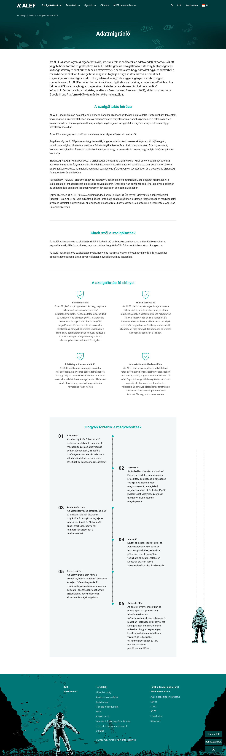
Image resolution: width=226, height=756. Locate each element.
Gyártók (90, 5)
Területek (101, 687)
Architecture (102, 702)
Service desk (192, 5)
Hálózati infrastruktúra (107, 707)
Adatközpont (102, 716)
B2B (179, 5)
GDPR (153, 706)
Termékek (73, 5)
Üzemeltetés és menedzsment (111, 726)
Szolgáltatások (52, 5)
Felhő (31, 15)
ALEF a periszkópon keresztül (165, 697)
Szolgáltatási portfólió (47, 15)
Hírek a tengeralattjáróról (165, 687)
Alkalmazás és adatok (107, 697)
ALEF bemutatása (124, 5)
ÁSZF (153, 711)
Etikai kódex (156, 716)
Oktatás (104, 5)
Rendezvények (213, 741)
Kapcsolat (155, 721)
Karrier (154, 701)
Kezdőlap (21, 15)
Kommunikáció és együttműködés (113, 721)
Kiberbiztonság (103, 692)
